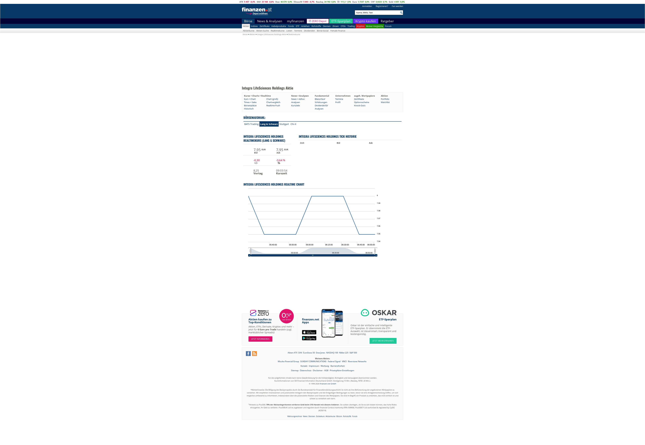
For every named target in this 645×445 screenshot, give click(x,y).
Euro (354, 2)
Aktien (246, 26)
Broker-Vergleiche (374, 26)
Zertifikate (264, 26)
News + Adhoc (298, 99)
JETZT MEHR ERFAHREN (383, 340)
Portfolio (385, 99)
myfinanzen (295, 21)
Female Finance (337, 30)
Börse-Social (322, 30)
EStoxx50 (298, 2)
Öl (338, 2)
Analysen (295, 102)
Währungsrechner (294, 416)
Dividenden (309, 30)
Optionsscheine (361, 102)
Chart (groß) (272, 99)
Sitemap (294, 370)
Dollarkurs (320, 416)
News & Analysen (269, 21)
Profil (337, 102)
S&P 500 (353, 352)
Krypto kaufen (365, 21)
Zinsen (335, 26)
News (305, 416)
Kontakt (304, 366)
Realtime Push (273, 105)
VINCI (344, 361)
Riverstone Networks (357, 361)
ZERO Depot (319, 21)
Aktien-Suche (262, 30)
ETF (297, 26)
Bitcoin (339, 416)
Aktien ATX (292, 352)
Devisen (327, 26)
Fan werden (397, 6)
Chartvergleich (273, 102)
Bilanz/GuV (320, 99)
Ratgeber (387, 21)
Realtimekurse (277, 30)
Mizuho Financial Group (288, 361)
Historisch (249, 108)
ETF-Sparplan (341, 21)
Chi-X (293, 124)
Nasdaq (319, 2)
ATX (241, 2)
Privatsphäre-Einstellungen (342, 370)
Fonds (291, 26)
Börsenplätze (250, 105)
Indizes (254, 26)
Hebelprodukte (278, 26)
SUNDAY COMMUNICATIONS (313, 361)
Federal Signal (334, 361)
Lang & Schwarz (269, 124)
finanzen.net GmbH (328, 383)
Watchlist (385, 102)
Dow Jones (320, 352)
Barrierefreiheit (338, 366)
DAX (259, 2)
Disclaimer (318, 370)
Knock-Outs (359, 105)
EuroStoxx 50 (309, 352)
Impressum (314, 366)
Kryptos (360, 26)
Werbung (325, 366)
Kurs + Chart (250, 99)
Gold (391, 2)
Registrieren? (382, 6)
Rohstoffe (316, 26)
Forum (388, 26)
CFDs (343, 26)
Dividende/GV (321, 105)
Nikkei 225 (343, 352)
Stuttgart (284, 124)
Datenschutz (305, 370)
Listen (289, 30)
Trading (351, 26)
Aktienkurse (248, 30)
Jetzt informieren (260, 339)
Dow (277, 2)
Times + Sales (250, 102)
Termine (298, 30)
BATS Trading (251, 124)
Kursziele (295, 105)
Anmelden (367, 6)
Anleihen (305, 26)
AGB (326, 370)
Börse (248, 21)
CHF (373, 2)
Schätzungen (321, 102)
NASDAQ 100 (332, 352)
